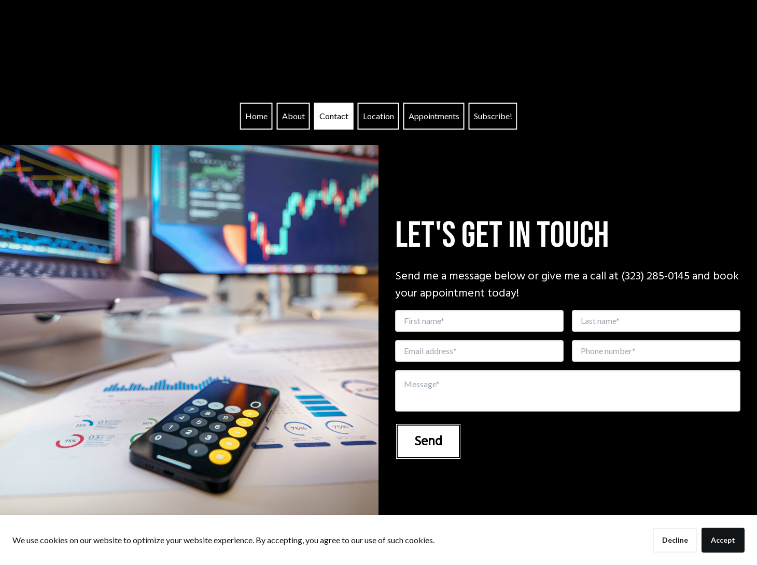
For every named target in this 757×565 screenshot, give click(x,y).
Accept (723, 539)
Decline (675, 539)
